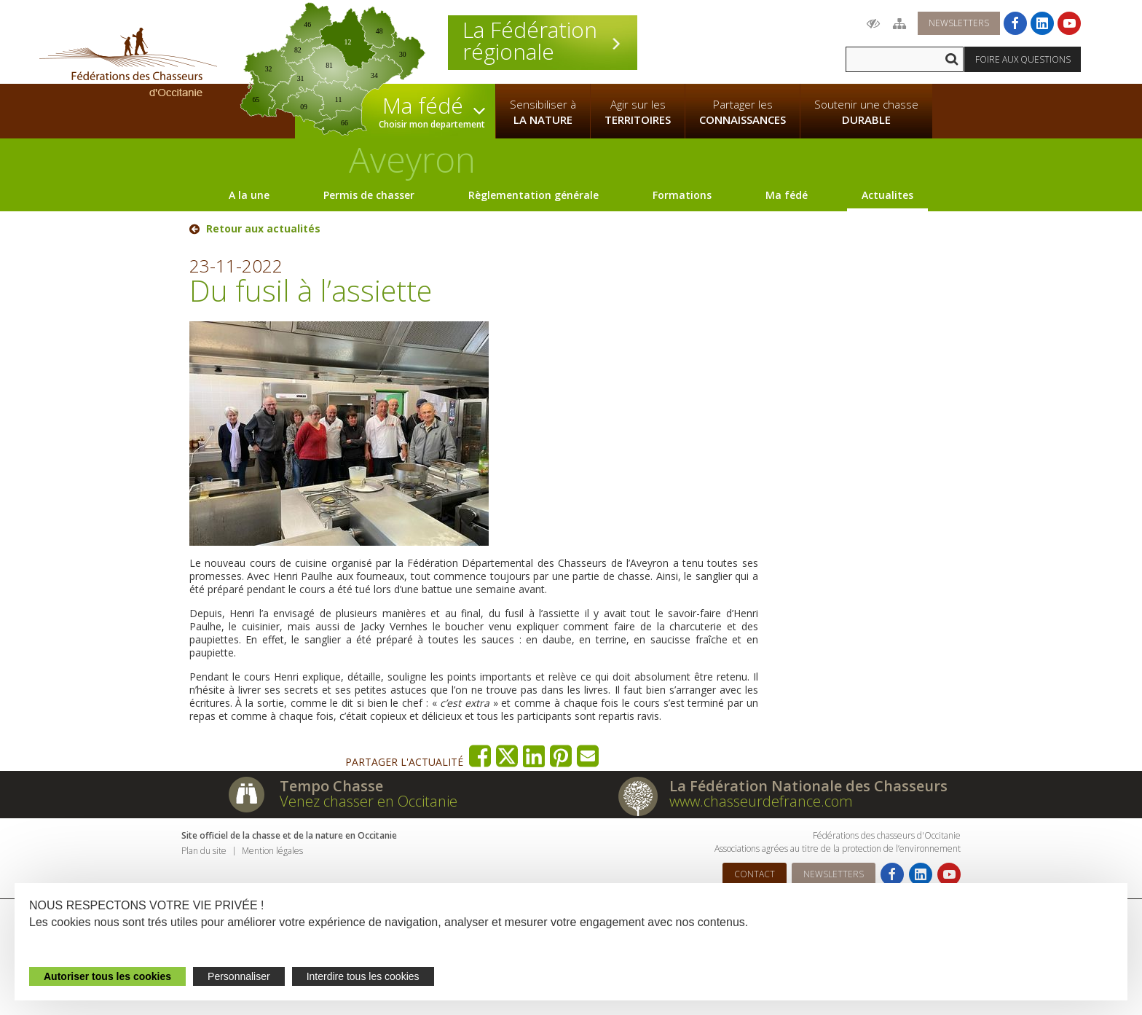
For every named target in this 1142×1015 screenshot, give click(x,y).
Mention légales (272, 850)
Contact (754, 874)
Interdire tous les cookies (363, 976)
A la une (249, 195)
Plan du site (204, 850)
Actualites (887, 195)
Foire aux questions (1023, 59)
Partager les (742, 112)
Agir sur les (638, 112)
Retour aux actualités (263, 228)
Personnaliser (239, 976)
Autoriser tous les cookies (107, 976)
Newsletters (959, 23)
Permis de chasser (368, 195)
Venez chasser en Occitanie (368, 801)
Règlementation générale (533, 195)
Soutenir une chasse (866, 112)
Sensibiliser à (543, 112)
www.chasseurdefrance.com (761, 801)
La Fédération (542, 40)
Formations (682, 195)
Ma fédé (786, 195)
